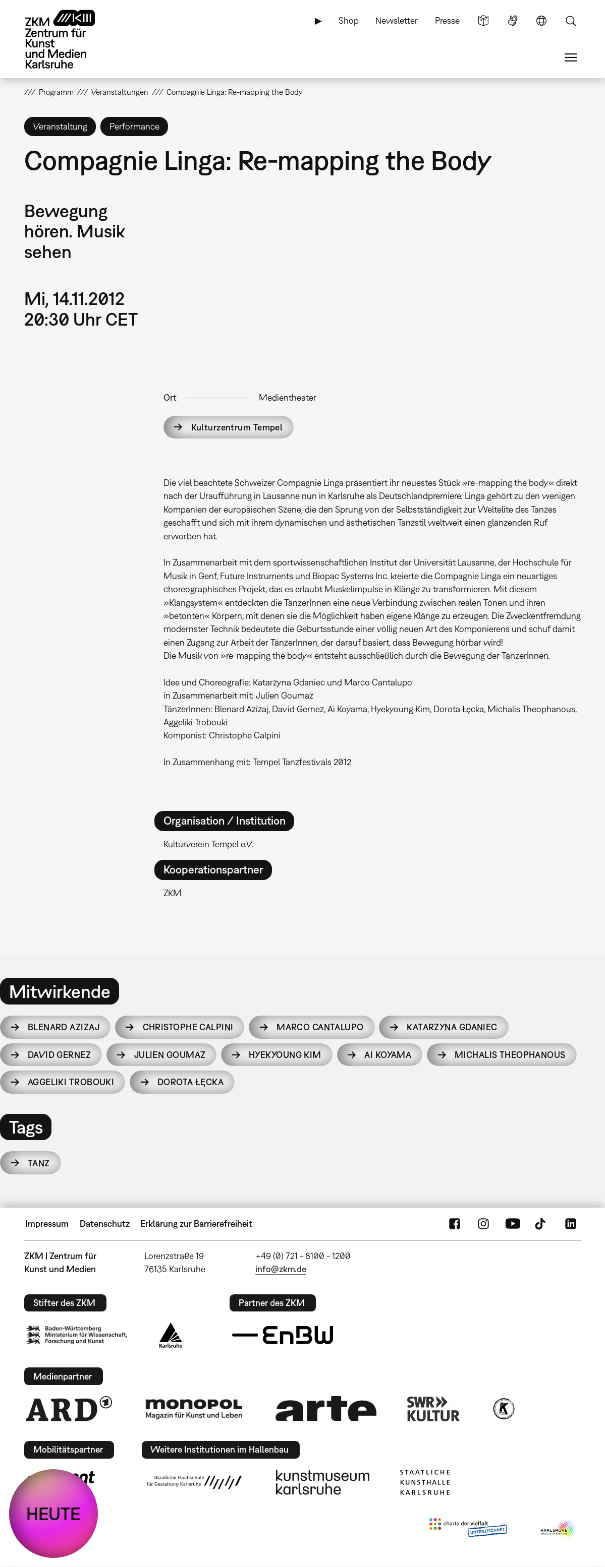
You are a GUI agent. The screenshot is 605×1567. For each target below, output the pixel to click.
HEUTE (53, 1513)
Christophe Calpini (188, 1027)
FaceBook (455, 1223)
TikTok (541, 1223)
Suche (571, 20)
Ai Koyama (387, 1054)
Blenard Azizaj (63, 1027)
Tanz (39, 1163)
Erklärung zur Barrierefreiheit (196, 1223)
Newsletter (396, 20)
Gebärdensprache (513, 20)
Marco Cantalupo (320, 1027)
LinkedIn (571, 1223)
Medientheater (287, 397)
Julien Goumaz (170, 1054)
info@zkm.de (280, 1269)
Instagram (483, 1223)
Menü (571, 57)
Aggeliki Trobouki (71, 1082)
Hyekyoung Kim (285, 1054)
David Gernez (59, 1054)
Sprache (541, 20)
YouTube (513, 1223)
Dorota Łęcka (190, 1082)
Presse (447, 20)
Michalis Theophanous (510, 1054)
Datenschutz (105, 1223)
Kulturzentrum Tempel (237, 427)
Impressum (47, 1223)
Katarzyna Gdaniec (452, 1027)
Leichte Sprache (483, 20)
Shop (349, 20)
